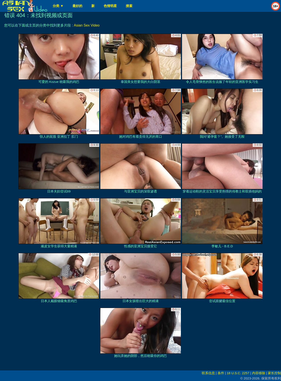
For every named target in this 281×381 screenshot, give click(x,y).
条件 (221, 373)
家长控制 (274, 373)
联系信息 (208, 373)
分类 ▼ (58, 6)
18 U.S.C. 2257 (238, 373)
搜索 (129, 6)
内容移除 (258, 373)
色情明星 (110, 6)
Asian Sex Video (86, 25)
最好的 (77, 6)
